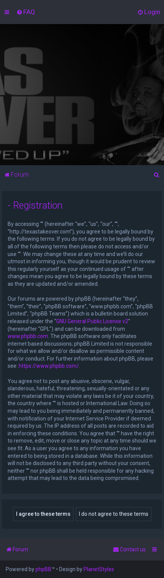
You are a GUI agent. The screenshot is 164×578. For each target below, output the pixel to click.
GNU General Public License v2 (92, 321)
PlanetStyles (99, 569)
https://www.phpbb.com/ (49, 366)
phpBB (43, 569)
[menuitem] (25, 11)
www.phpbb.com (28, 336)
